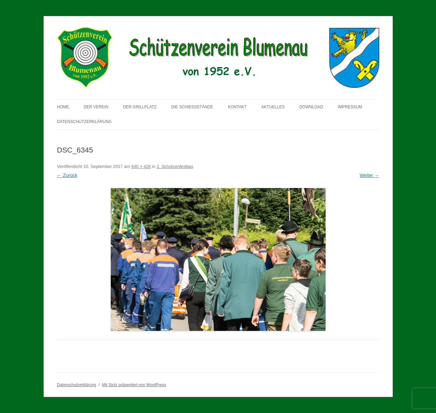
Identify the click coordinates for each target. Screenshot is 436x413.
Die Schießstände (192, 107)
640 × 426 (141, 166)
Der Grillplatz (140, 107)
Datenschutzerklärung (84, 121)
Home (63, 107)
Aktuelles (273, 107)
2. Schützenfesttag (175, 166)
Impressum (350, 107)
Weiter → (369, 175)
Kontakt (237, 107)
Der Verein (96, 107)
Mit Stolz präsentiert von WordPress (134, 384)
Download (311, 107)
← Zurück (67, 175)
